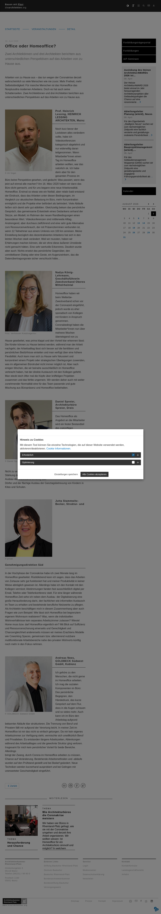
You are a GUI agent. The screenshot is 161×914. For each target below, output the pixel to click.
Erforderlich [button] (27, 455)
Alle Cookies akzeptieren (94, 474)
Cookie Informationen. (58, 448)
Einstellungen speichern (66, 474)
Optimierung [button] (28, 462)
